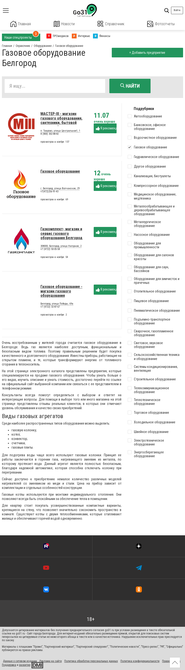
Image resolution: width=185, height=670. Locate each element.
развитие (24, 664)
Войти (177, 10)
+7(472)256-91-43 (49, 192)
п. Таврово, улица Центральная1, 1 (60, 131)
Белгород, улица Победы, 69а (56, 304)
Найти (130, 86)
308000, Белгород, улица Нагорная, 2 (60, 246)
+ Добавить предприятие (147, 52)
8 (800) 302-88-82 (49, 134)
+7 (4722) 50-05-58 (50, 249)
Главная (20, 24)
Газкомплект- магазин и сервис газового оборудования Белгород (61, 234)
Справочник (111, 24)
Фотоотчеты (161, 24)
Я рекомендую (106, 129)
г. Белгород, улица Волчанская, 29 (59, 189)
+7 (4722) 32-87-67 (50, 307)
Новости (64, 24)
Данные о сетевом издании (20, 661)
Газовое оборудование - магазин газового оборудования (61, 291)
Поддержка (9, 664)
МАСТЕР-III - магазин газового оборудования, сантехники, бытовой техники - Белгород (61, 121)
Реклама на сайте (51, 661)
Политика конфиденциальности (139, 661)
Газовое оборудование (60, 172)
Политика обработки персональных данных (91, 661)
